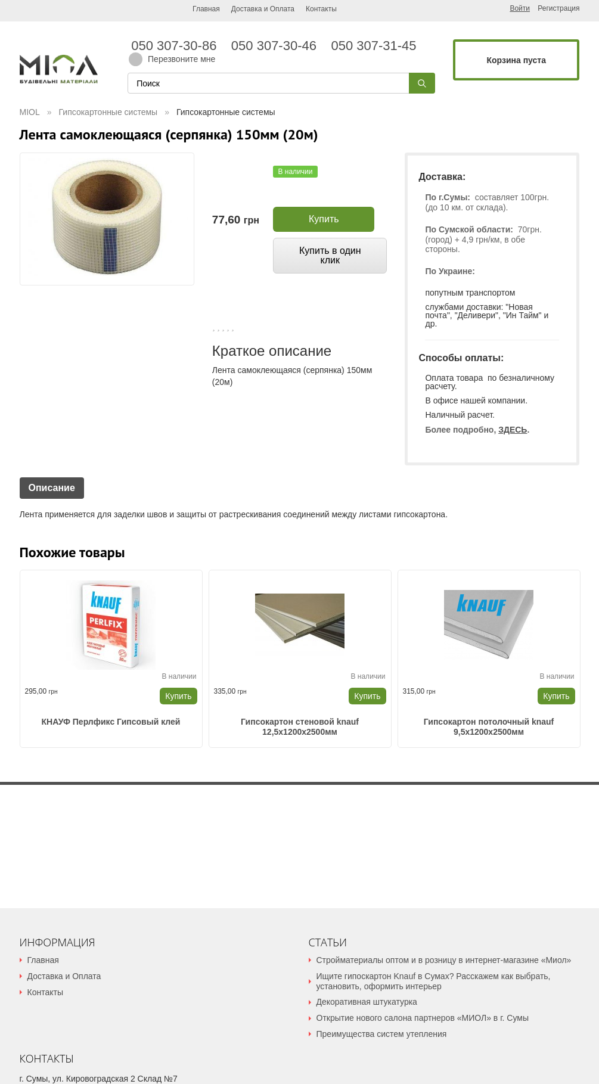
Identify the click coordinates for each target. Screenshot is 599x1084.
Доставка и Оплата (262, 9)
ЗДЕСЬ (512, 429)
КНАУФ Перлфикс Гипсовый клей (111, 721)
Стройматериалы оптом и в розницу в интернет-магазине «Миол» (444, 960)
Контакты (321, 9)
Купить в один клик (330, 255)
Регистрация (558, 9)
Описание (52, 488)
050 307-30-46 (278, 45)
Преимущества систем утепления (381, 1034)
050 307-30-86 (178, 45)
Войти (520, 8)
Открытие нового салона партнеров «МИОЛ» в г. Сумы (422, 1018)
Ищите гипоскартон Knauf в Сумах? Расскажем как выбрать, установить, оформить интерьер (433, 981)
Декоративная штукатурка (366, 1002)
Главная (206, 9)
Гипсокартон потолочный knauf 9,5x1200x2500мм (489, 727)
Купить (324, 219)
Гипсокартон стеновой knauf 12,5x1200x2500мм (300, 727)
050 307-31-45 (371, 45)
